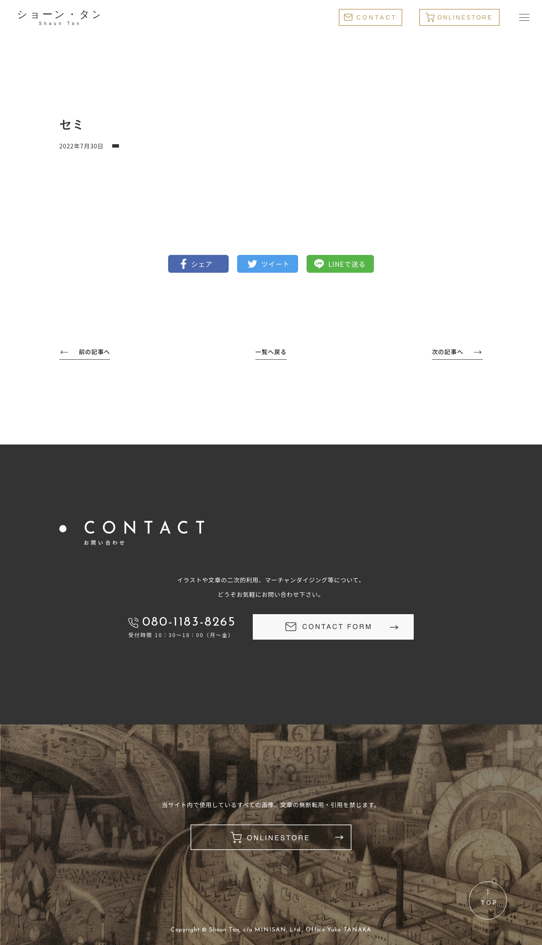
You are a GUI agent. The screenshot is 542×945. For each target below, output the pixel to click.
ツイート (275, 264)
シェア (202, 264)
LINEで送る (346, 264)
